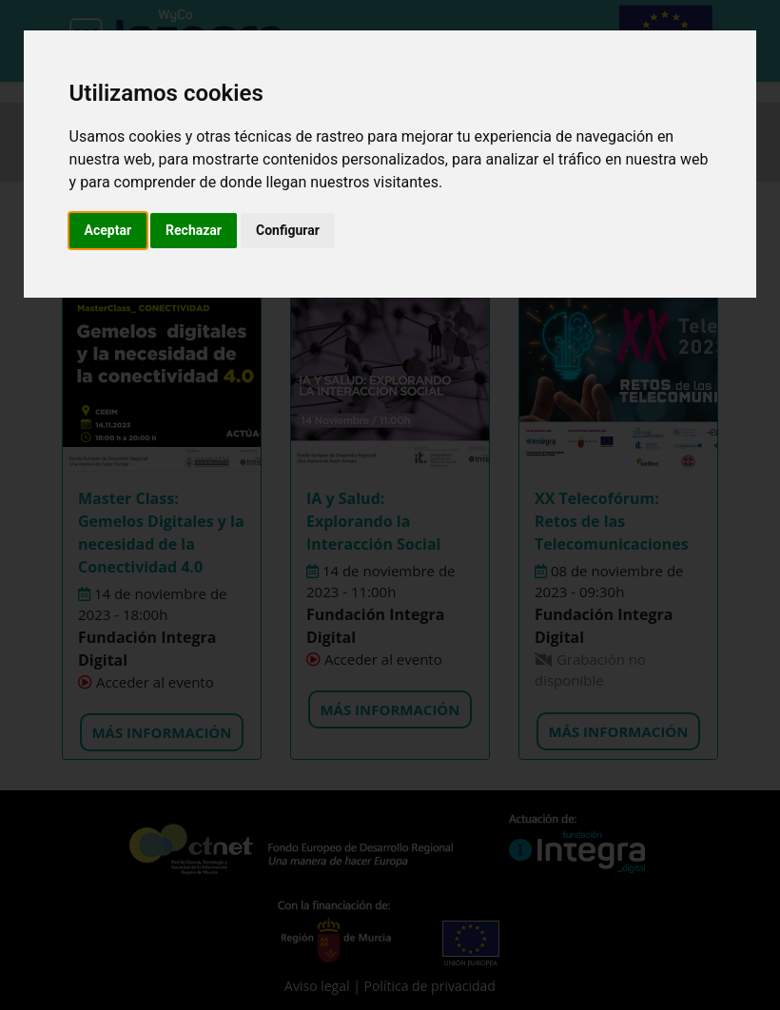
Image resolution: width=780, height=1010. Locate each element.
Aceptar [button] (108, 230)
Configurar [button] (288, 230)
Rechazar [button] (194, 230)
